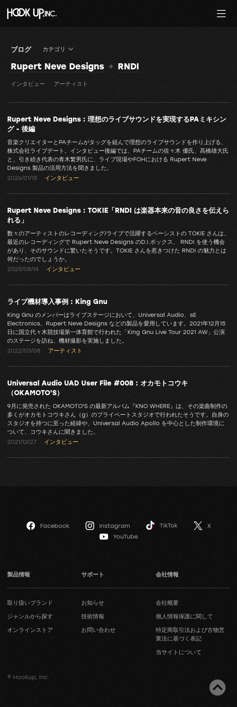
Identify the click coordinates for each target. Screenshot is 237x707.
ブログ (21, 49)
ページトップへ (217, 687)
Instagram (108, 525)
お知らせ (92, 603)
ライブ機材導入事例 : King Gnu (57, 301)
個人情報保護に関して (184, 616)
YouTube (119, 536)
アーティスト (71, 84)
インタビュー (28, 84)
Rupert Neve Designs (57, 66)
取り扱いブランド (30, 603)
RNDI (128, 66)
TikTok (162, 525)
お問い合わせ (98, 630)
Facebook (47, 525)
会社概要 (167, 603)
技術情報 (92, 616)
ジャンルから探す (30, 616)
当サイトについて (179, 652)
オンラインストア (30, 630)
